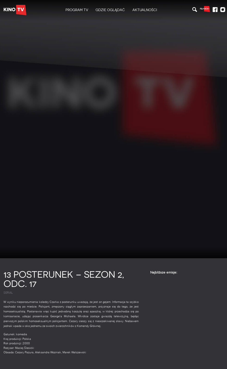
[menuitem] (77, 10)
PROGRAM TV (76, 10)
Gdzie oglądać (110, 10)
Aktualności (144, 10)
